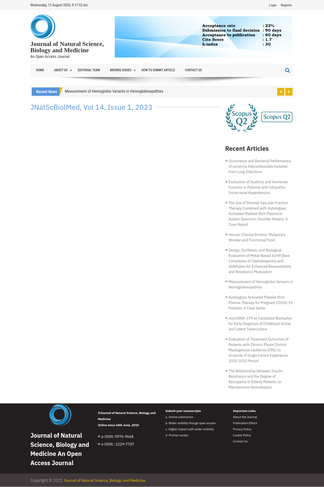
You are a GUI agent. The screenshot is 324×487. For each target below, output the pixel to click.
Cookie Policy (242, 435)
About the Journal (245, 417)
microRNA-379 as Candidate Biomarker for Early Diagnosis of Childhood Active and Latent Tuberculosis (260, 324)
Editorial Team (82, 70)
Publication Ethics (245, 423)
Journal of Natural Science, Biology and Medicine (67, 47)
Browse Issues (111, 70)
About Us (56, 70)
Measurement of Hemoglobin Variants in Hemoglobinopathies (114, 91)
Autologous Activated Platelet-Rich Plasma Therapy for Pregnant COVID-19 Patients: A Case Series (261, 303)
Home (39, 70)
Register (286, 5)
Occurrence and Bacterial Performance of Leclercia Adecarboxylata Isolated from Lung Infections (260, 166)
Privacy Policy (242, 429)
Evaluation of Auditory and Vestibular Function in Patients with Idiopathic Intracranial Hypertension (258, 187)
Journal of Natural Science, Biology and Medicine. (108, 480)
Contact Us (178, 70)
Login (273, 5)
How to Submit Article (145, 70)
